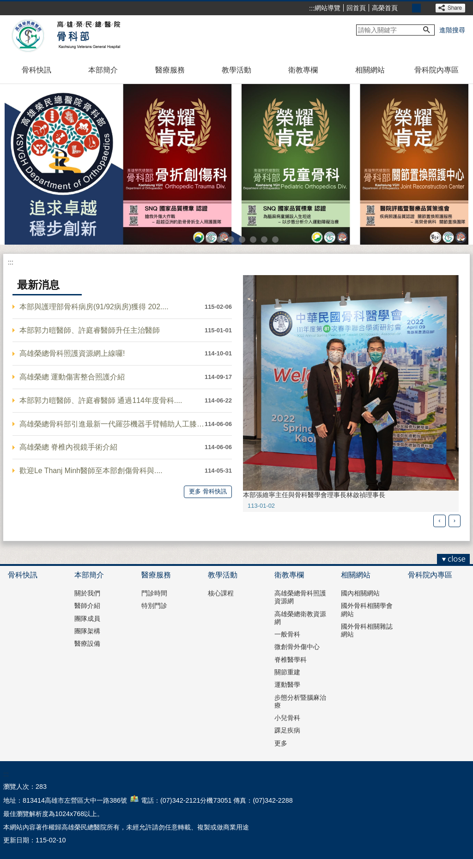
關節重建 (287, 672)
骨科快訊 (36, 70)
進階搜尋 (452, 30)
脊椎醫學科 (290, 659)
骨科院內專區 (436, 70)
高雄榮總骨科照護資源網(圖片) (275, 239)
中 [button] (416, 8)
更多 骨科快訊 (208, 491)
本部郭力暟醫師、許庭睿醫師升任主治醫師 (89, 330)
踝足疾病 (287, 730)
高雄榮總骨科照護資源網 (300, 597)
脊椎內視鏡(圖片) (242, 239)
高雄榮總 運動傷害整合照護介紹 (72, 377)
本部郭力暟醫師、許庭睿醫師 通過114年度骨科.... (100, 400)
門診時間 (154, 593)
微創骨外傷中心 (297, 646)
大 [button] (427, 8)
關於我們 (87, 593)
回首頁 (356, 8)
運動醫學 (287, 684)
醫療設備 (87, 643)
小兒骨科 (287, 717)
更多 (280, 743)
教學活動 (236, 70)
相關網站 (370, 70)
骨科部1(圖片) (197, 239)
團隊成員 (87, 618)
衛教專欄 (303, 70)
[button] (426, 30)
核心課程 (221, 593)
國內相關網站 (360, 593)
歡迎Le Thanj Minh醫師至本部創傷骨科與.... (91, 471)
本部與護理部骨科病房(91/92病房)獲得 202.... (94, 307)
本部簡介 (103, 70)
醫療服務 (170, 70)
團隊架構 (87, 631)
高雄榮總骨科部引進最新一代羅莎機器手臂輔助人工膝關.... (112, 424)
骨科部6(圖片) (231, 239)
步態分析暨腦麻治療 (300, 701)
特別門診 (154, 605)
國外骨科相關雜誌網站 (367, 630)
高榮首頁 (385, 8)
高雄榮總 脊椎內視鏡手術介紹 (68, 447)
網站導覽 (327, 8)
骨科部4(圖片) (209, 239)
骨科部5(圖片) (220, 239)
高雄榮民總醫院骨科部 (88, 36)
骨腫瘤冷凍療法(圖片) (253, 239)
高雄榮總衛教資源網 (300, 617)
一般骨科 (287, 634)
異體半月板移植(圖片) (264, 239)
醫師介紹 (87, 605)
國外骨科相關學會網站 (367, 609)
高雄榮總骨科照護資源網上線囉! (72, 353)
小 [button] (406, 8)
